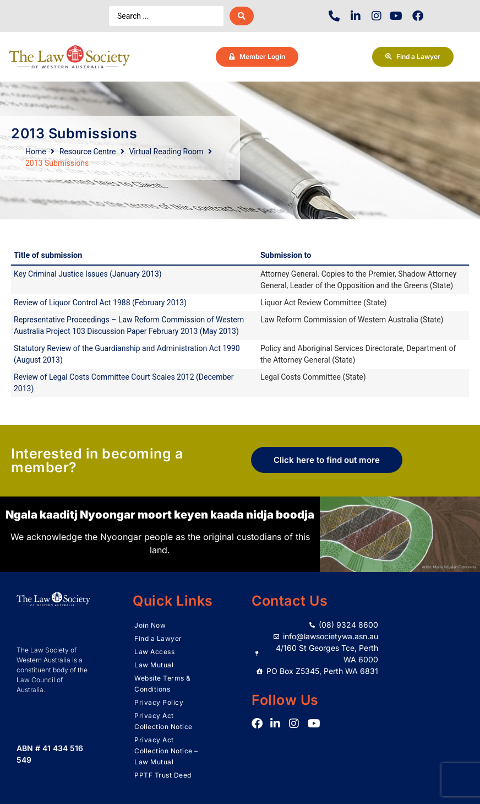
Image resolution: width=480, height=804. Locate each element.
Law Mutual (153, 665)
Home (35, 151)
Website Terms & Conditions (162, 683)
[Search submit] (242, 16)
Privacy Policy (158, 702)
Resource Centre (87, 151)
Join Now (150, 625)
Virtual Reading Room (166, 151)
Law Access (154, 651)
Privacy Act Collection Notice (163, 721)
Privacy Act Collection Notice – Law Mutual (166, 751)
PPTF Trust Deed (163, 775)
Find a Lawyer (158, 638)
